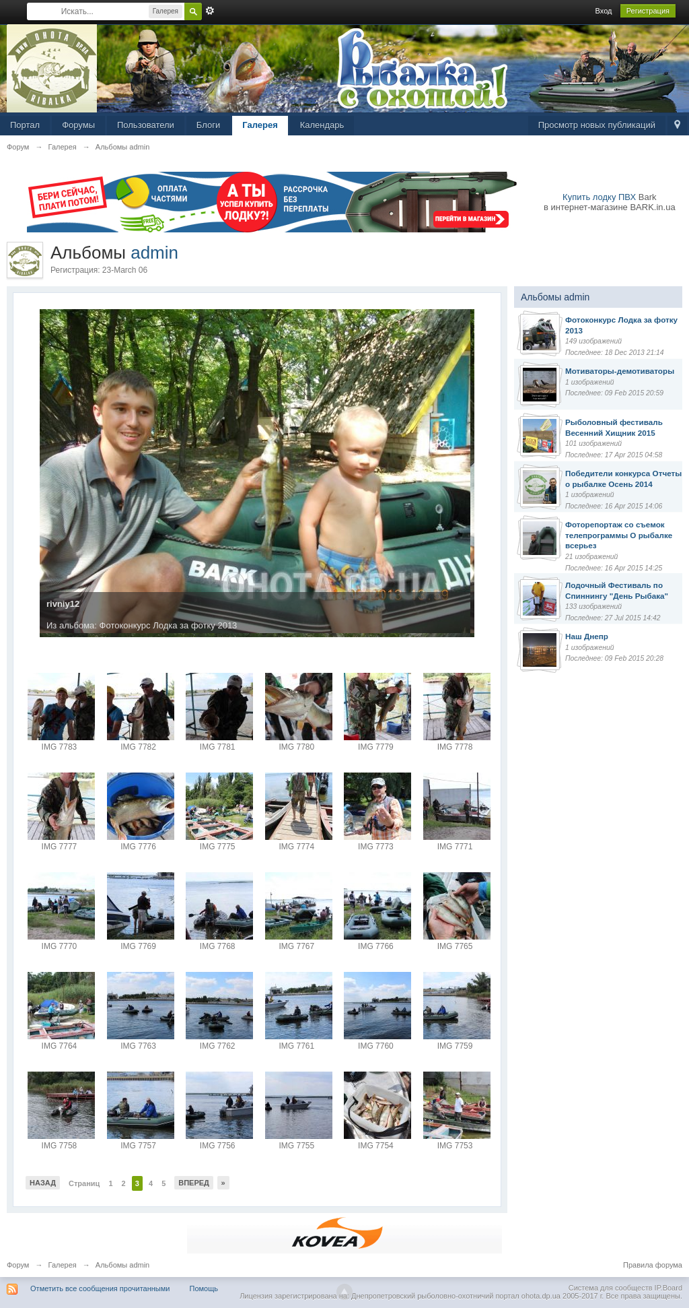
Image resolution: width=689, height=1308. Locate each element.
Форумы (78, 125)
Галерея (260, 125)
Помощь (204, 1288)
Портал (25, 125)
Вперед (193, 1183)
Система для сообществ (611, 1288)
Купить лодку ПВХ (599, 197)
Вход (603, 11)
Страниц (84, 1183)
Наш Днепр (586, 636)
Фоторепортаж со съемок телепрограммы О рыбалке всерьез (618, 535)
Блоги (208, 125)
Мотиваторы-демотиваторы (619, 370)
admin (154, 252)
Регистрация (647, 11)
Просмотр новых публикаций (596, 125)
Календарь (322, 125)
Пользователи (145, 125)
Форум (18, 1265)
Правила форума (652, 1265)
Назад (43, 1183)
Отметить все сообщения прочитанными (100, 1288)
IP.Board (668, 1288)
